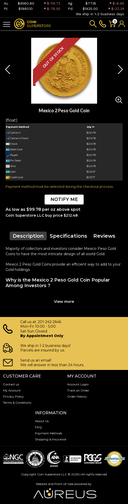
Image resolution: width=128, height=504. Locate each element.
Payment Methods (48, 433)
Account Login (78, 384)
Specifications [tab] (68, 236)
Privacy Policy (13, 396)
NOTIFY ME (64, 199)
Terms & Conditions (17, 402)
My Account (12, 390)
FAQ (38, 427)
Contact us (11, 384)
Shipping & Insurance (50, 439)
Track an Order (78, 390)
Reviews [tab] (104, 236)
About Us (42, 421)
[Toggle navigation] (6, 24)
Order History (77, 396)
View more (64, 301)
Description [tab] (28, 236)
